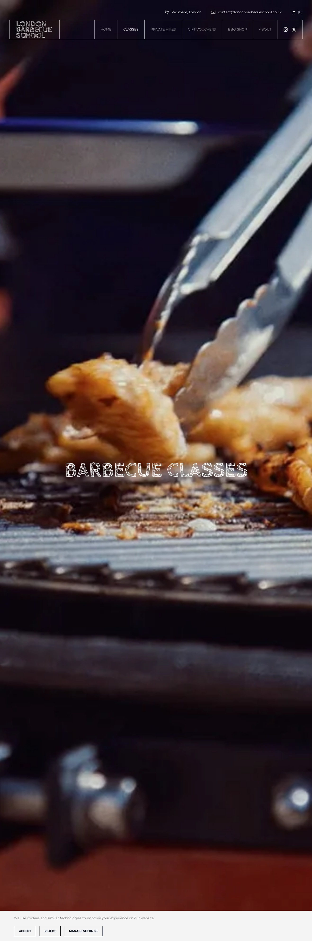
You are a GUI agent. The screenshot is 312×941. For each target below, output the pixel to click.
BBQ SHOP (237, 29)
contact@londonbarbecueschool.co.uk (246, 12)
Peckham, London (183, 12)
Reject (50, 931)
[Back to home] (35, 29)
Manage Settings (83, 931)
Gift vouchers (202, 29)
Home (106, 29)
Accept (25, 931)
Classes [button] (130, 29)
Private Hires (163, 29)
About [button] (265, 29)
